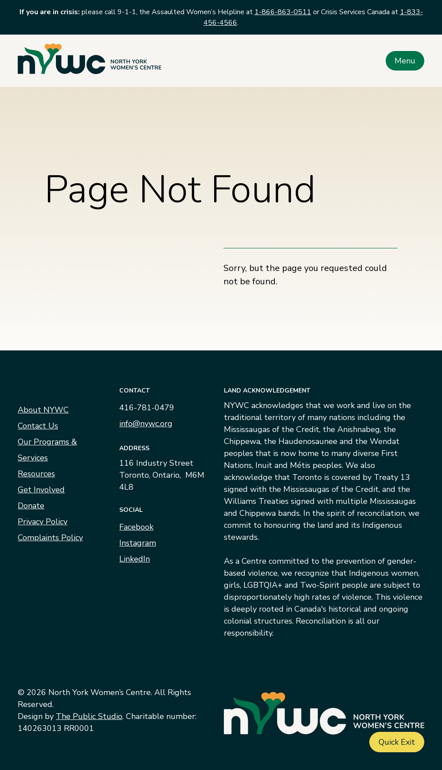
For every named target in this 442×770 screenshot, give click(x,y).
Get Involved (41, 489)
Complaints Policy (50, 537)
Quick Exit (397, 742)
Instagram (137, 543)
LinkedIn (134, 559)
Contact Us (38, 425)
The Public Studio (89, 716)
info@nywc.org (145, 423)
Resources (36, 473)
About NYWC (43, 410)
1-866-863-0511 (282, 12)
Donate (31, 505)
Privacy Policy (42, 521)
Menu (405, 60)
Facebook (136, 527)
